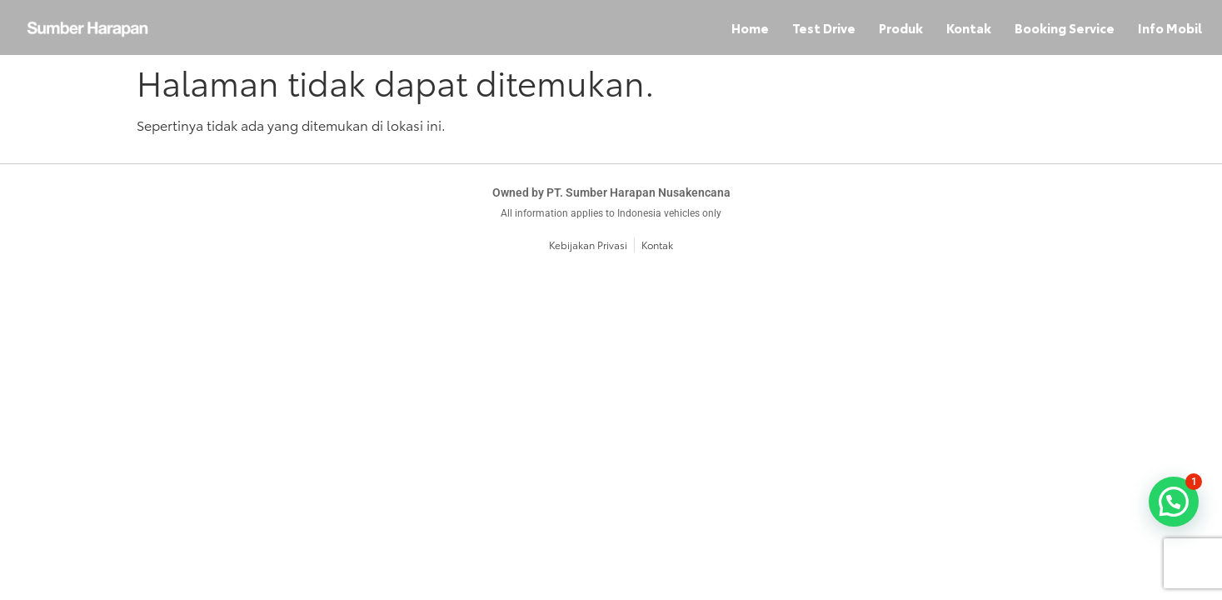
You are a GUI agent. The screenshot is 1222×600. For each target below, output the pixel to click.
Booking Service (1065, 27)
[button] (1174, 502)
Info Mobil (1170, 27)
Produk (901, 27)
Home (750, 27)
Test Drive (823, 27)
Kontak (968, 27)
